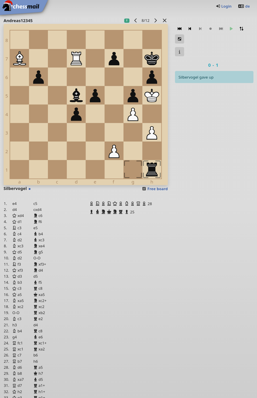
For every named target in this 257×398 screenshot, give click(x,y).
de (244, 6)
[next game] (155, 20)
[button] (92, 203)
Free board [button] (155, 188)
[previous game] (135, 20)
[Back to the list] (164, 20)
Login (224, 6)
